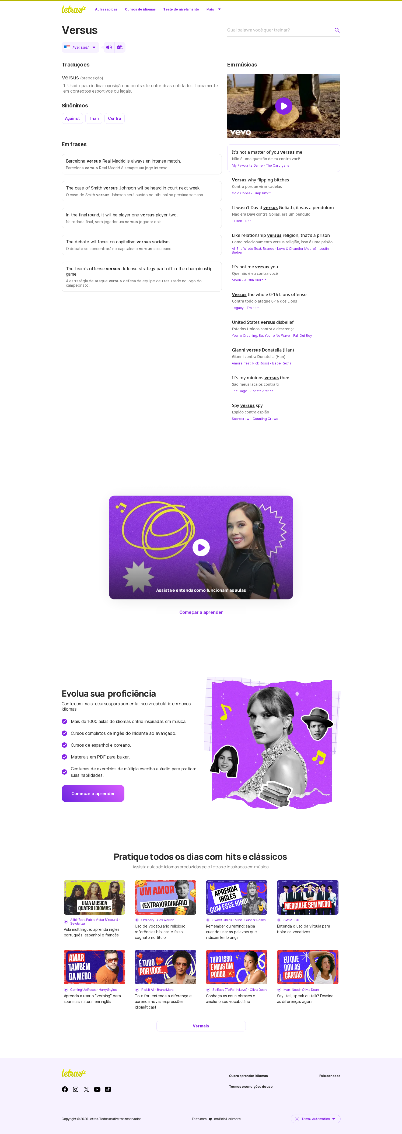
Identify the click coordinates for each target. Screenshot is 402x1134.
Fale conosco (330, 1075)
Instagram (75, 1089)
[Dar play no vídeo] (283, 106)
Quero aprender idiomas (248, 1075)
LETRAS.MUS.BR (74, 9)
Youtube (97, 1089)
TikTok (108, 1089)
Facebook (65, 1089)
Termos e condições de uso (251, 1086)
